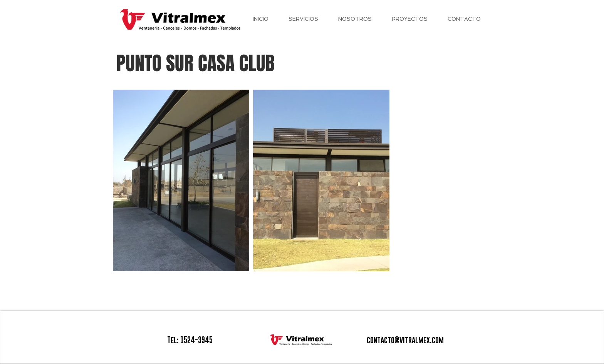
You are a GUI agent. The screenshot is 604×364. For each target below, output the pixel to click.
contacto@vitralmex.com (405, 340)
